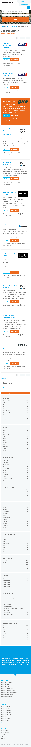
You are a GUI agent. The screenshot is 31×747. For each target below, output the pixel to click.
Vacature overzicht (5, 730)
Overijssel (5, 515)
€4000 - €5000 (6, 584)
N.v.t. (4, 578)
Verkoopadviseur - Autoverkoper (10, 600)
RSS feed (3, 378)
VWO (4, 549)
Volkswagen (5, 446)
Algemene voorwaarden (17, 744)
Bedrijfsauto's (6, 406)
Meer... (4, 421)
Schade (5, 470)
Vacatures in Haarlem (5, 708)
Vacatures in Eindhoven (6, 718)
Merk (5, 428)
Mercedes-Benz (6, 434)
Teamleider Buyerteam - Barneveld (7, 45)
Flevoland (5, 519)
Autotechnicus (6, 596)
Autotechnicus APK (7, 606)
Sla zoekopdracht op (16, 393)
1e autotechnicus (7, 604)
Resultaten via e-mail (9, 387)
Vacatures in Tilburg (5, 720)
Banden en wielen (7, 413)
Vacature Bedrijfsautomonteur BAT (9, 692)
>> (24, 374)
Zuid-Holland (6, 511)
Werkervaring (8, 558)
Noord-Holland (6, 513)
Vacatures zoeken (5, 732)
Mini (4, 432)
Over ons (22, 1)
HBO (4, 541)
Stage (4, 496)
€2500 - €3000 (6, 582)
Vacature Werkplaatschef (6, 696)
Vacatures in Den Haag (6, 714)
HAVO (4, 547)
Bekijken (6, 60)
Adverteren (25, 744)
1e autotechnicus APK (8, 602)
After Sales (5, 462)
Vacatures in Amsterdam (6, 710)
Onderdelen (5, 415)
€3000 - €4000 (6, 580)
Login (2, 736)
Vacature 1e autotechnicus (7, 688)
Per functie (4, 680)
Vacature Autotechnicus (6, 682)
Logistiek (5, 476)
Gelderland (5, 509)
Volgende (28, 374)
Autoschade (6, 631)
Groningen (5, 525)
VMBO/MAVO (6, 539)
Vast (4, 490)
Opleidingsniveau (9, 534)
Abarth (4, 440)
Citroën (5, 436)
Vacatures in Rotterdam (6, 712)
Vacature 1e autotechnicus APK (8, 690)
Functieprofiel (8, 593)
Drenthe (5, 523)
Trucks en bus (6, 408)
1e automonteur (6, 612)
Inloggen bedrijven (25, 4)
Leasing (5, 417)
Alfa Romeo (5, 438)
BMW (4, 430)
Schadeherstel (6, 410)
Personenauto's (6, 400)
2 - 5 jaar (5, 563)
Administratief (6, 468)
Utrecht (5, 507)
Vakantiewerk (6, 498)
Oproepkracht (6, 494)
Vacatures (4, 728)
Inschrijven (3, 734)
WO (4, 551)
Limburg (5, 521)
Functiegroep (8, 457)
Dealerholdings (6, 404)
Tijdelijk (4, 492)
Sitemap (3, 738)
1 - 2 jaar (5, 565)
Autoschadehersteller (8, 614)
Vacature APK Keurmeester (7, 684)
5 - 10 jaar (5, 567)
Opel (4, 444)
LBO (4, 545)
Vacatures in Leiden (5, 706)
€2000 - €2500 (6, 586)
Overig (4, 419)
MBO (4, 537)
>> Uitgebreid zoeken (24, 23)
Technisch (5, 460)
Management (6, 474)
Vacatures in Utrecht (5, 716)
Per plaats (4, 704)
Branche (6, 398)
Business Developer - (9, 101)
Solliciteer (14, 60)
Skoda (4, 448)
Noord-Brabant (6, 517)
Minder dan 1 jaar (6, 561)
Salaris (5, 576)
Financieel (5, 640)
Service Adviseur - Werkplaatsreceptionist (12, 598)
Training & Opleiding (7, 478)
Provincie (6, 505)
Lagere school (6, 543)
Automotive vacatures (11, 26)
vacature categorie (10, 623)
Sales (4, 466)
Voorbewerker (6, 610)
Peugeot (5, 442)
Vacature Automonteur (6, 686)
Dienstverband (8, 487)
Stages (4, 638)
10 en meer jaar (6, 569)
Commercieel (6, 464)
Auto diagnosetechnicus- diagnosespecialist (13, 608)
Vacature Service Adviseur (7, 694)
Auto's (4, 402)
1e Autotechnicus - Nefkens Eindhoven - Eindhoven (9, 347)
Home (2, 26)
